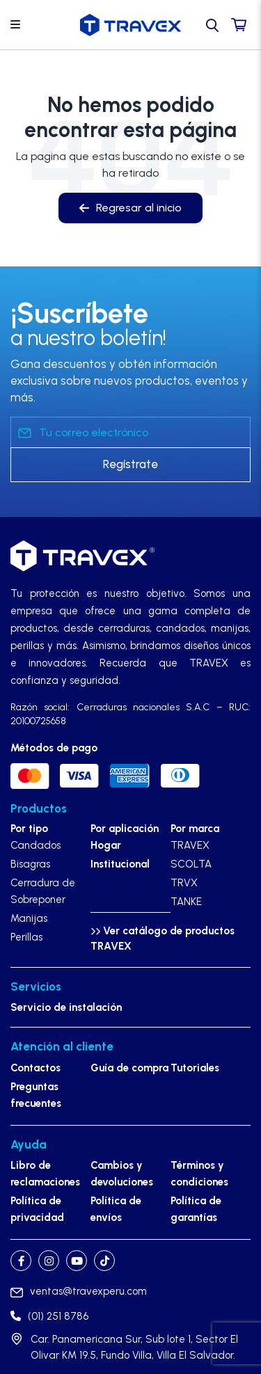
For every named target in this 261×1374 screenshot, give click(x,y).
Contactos (35, 1068)
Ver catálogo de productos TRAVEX (162, 939)
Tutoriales (195, 1068)
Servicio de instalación (66, 1007)
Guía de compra (129, 1068)
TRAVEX (190, 845)
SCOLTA (191, 864)
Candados (35, 845)
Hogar (105, 845)
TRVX (184, 883)
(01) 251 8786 (49, 1316)
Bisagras (30, 864)
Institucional (120, 864)
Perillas (26, 937)
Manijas (28, 918)
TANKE (186, 901)
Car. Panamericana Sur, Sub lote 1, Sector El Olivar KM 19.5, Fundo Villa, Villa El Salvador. (134, 1347)
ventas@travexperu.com (78, 1291)
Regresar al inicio (130, 207)
